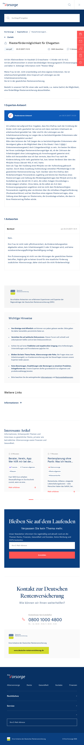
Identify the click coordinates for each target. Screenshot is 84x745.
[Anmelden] (42, 555)
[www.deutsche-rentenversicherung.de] (29, 650)
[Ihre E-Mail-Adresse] (42, 545)
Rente (29, 685)
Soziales (58, 685)
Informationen (46, 377)
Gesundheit (44, 685)
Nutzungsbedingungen (64, 377)
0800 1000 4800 (45, 619)
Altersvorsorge (13, 685)
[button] (80, 34)
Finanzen (73, 685)
